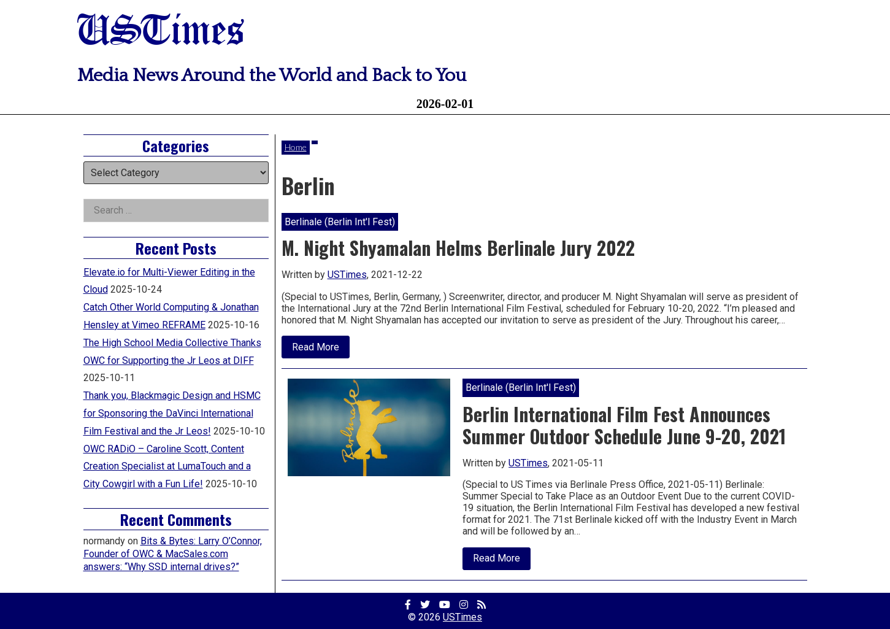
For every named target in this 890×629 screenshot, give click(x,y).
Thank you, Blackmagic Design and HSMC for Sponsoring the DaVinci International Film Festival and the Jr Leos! (172, 413)
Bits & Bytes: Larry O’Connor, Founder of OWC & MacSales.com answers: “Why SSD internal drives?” (172, 554)
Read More (321, 350)
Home (296, 147)
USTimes (160, 32)
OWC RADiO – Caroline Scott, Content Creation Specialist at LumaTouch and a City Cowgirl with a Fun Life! (167, 466)
